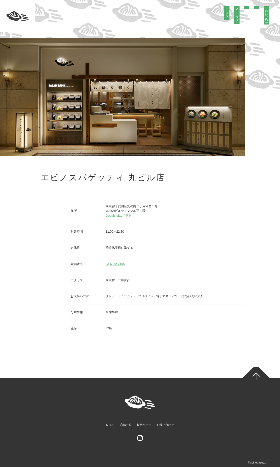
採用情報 (256, 7)
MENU (237, 14)
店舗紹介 (246, 7)
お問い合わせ (267, 15)
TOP (227, 12)
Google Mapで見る (119, 215)
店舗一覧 (125, 425)
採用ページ (144, 425)
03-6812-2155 (115, 264)
